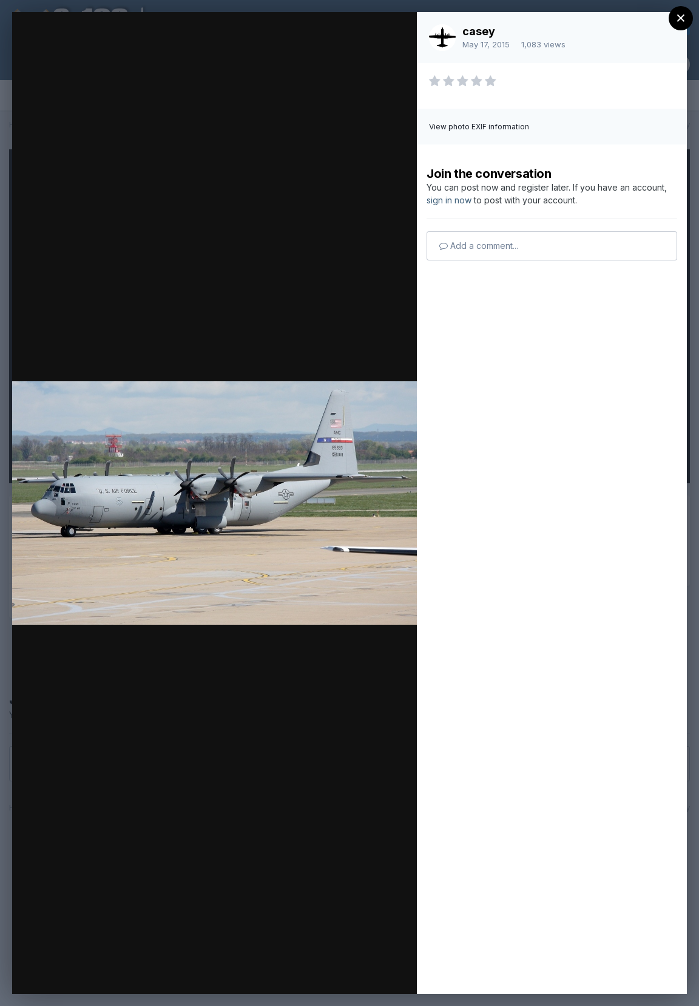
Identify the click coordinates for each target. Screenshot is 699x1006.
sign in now (449, 200)
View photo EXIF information (479, 126)
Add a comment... (478, 245)
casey (478, 31)
